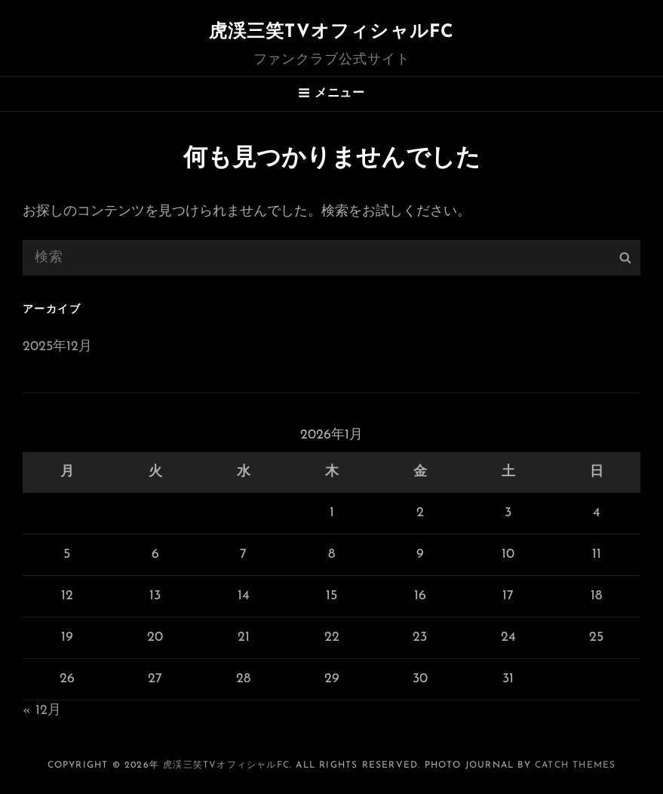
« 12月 (42, 710)
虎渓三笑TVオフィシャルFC (332, 32)
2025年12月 (57, 347)
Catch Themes (575, 765)
